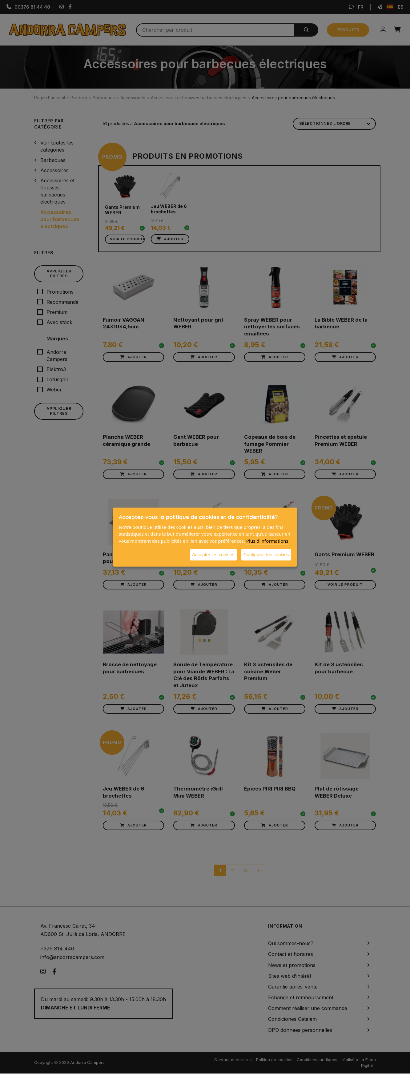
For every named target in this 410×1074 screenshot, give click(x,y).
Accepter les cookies (213, 554)
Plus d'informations (267, 540)
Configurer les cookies (266, 554)
